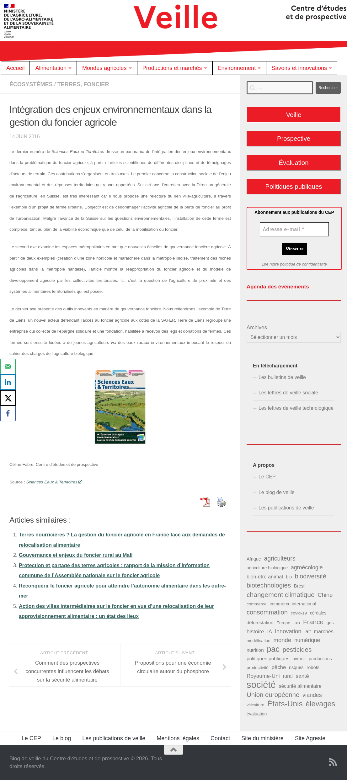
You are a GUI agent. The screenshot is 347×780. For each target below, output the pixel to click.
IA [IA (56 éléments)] (269, 631)
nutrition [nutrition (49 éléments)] (255, 650)
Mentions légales (178, 738)
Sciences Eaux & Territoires (53, 482)
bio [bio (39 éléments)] (289, 577)
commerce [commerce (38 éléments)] (257, 604)
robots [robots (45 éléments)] (313, 667)
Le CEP (267, 476)
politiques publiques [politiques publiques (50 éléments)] (268, 658)
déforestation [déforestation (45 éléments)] (260, 622)
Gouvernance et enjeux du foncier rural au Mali (75, 555)
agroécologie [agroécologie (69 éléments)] (307, 567)
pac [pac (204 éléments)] (273, 649)
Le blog (61, 738)
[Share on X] (8, 398)
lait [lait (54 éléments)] (307, 631)
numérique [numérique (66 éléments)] (307, 640)
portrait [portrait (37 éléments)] (299, 658)
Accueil (15, 68)
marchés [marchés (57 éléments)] (324, 631)
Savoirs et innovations (299, 68)
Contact (220, 738)
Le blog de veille (277, 492)
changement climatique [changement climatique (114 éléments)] (281, 594)
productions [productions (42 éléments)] (320, 658)
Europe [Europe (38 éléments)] (283, 622)
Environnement (237, 68)
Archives (257, 327)
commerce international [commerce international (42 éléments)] (293, 603)
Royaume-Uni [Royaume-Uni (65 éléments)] (263, 676)
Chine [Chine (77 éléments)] (325, 595)
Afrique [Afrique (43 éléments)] (254, 558)
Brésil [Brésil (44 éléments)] (300, 585)
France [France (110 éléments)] (313, 621)
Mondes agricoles (104, 68)
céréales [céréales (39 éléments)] (318, 613)
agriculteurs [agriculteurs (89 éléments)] (279, 558)
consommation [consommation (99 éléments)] (267, 612)
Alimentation (50, 68)
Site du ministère (262, 738)
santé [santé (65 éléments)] (302, 676)
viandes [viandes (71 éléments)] (312, 695)
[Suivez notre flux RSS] (333, 762)
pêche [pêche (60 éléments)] (278, 667)
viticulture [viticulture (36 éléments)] (255, 705)
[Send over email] (8, 366)
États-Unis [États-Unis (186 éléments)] (285, 703)
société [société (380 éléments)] (261, 684)
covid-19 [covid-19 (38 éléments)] (299, 613)
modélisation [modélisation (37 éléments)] (258, 640)
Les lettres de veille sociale (288, 392)
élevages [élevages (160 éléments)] (320, 704)
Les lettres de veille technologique (296, 408)
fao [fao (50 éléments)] (296, 622)
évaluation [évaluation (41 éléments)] (257, 713)
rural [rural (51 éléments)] (287, 676)
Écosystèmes (31, 84)
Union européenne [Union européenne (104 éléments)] (273, 694)
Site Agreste (310, 738)
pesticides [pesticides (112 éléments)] (297, 649)
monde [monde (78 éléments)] (282, 640)
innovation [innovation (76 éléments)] (288, 631)
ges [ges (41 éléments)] (330, 622)
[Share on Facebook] (8, 413)
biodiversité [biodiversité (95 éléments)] (310, 576)
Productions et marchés (172, 68)
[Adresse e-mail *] (294, 229)
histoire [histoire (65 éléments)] (255, 631)
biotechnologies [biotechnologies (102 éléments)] (269, 585)
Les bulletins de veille (282, 377)
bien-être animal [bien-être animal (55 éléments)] (265, 576)
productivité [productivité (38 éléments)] (258, 667)
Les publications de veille (286, 507)
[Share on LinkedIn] (8, 382)
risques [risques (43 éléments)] (296, 667)
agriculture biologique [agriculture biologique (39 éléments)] (267, 568)
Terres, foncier (83, 84)
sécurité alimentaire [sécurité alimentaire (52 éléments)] (300, 686)
